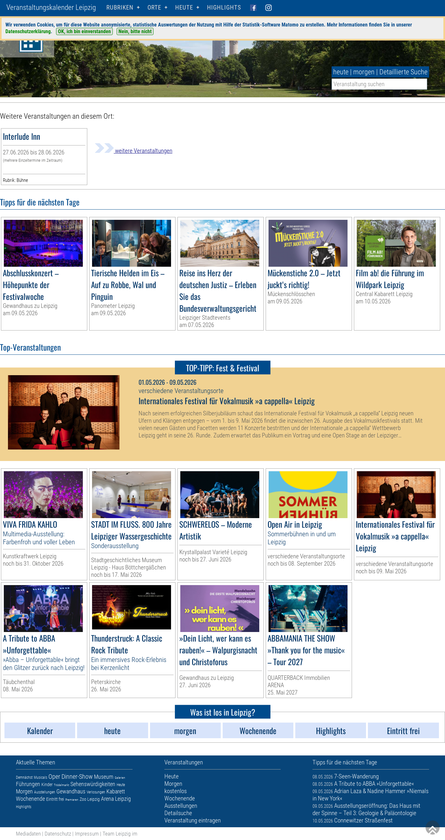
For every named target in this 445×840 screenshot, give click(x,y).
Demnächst (24, 777)
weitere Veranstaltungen (133, 150)
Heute (121, 785)
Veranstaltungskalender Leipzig (51, 7)
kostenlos (175, 791)
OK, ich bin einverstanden (84, 31)
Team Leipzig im (120, 833)
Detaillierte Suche (403, 72)
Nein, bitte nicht (135, 31)
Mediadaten (28, 833)
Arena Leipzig (116, 798)
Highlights (224, 7)
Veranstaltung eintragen (192, 820)
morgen (364, 72)
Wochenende (30, 798)
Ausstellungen (44, 792)
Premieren (71, 799)
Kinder (47, 784)
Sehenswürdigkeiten (92, 784)
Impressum (87, 833)
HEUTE (184, 7)
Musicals (40, 777)
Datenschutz (58, 833)
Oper (54, 776)
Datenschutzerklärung (28, 31)
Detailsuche (178, 813)
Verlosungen (96, 792)
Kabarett (115, 791)
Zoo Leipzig (90, 799)
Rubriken (119, 7)
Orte (154, 7)
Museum (103, 776)
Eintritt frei (55, 799)
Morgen (24, 791)
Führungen (28, 784)
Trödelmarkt (61, 785)
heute (340, 72)
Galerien (120, 777)
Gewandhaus (70, 791)
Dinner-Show (77, 776)
